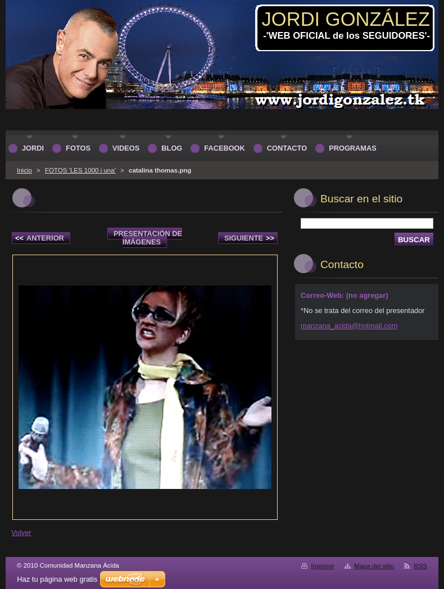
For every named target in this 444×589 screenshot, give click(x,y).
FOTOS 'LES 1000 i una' (80, 170)
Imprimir (322, 566)
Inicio (24, 170)
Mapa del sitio (374, 566)
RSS (420, 566)
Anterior (39, 238)
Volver (21, 532)
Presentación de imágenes (148, 237)
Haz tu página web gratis (57, 579)
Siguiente (249, 238)
